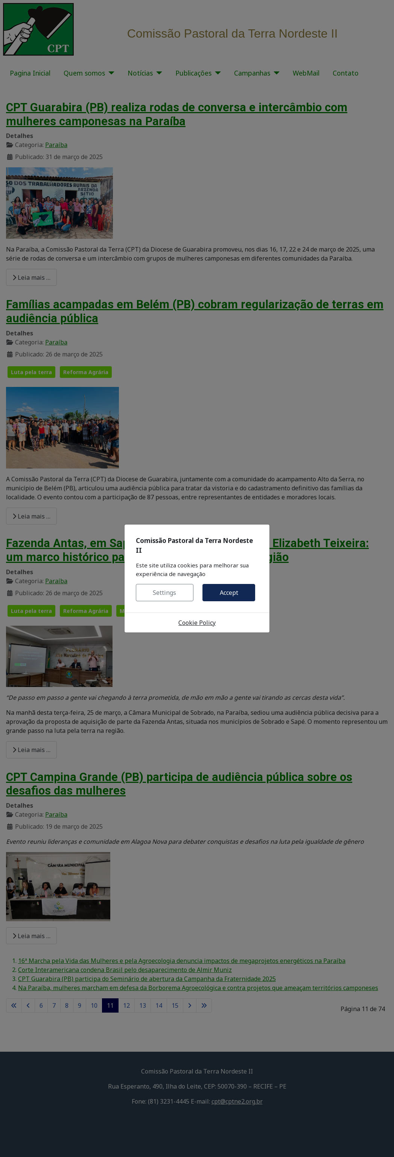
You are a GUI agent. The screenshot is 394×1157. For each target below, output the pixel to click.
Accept (229, 592)
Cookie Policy (197, 623)
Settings (164, 592)
